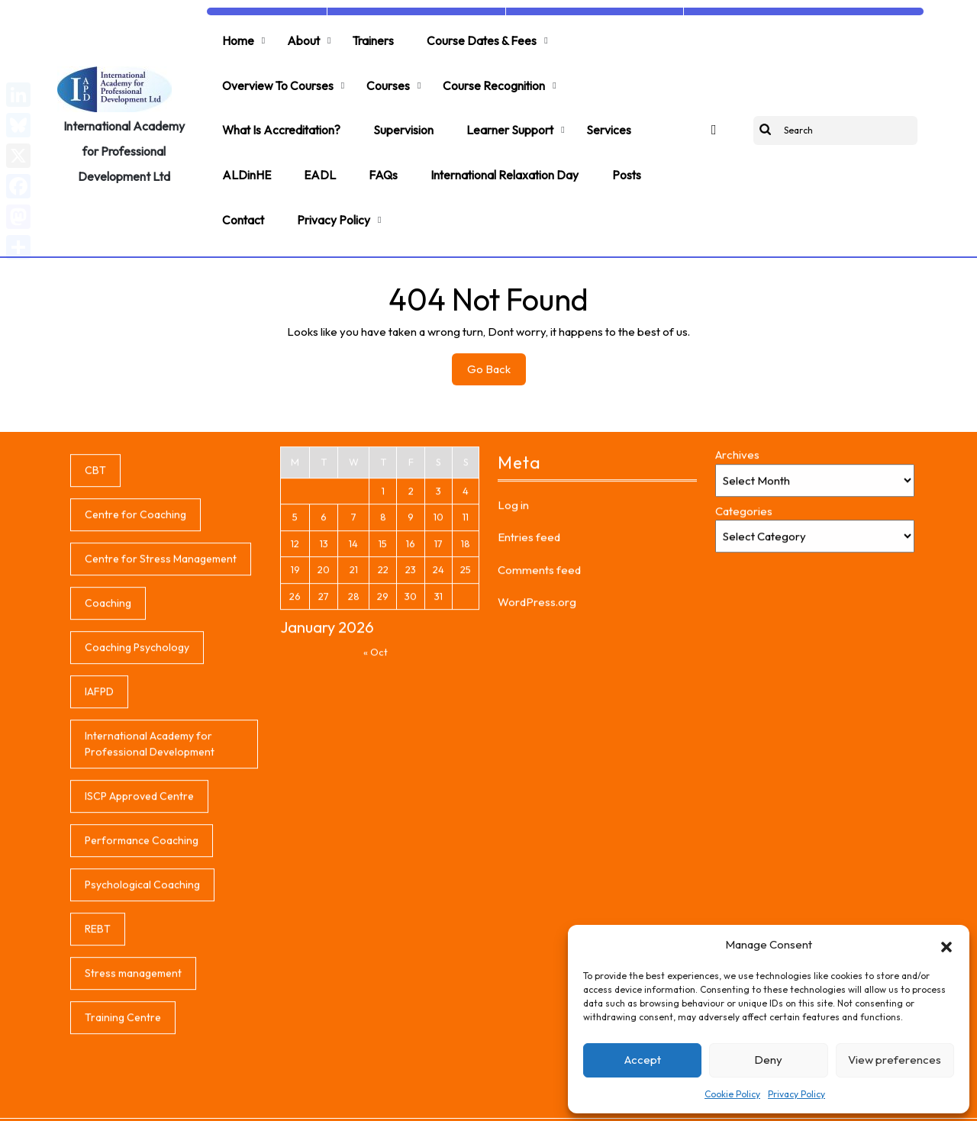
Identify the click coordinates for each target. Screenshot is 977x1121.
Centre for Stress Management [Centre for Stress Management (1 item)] (161, 671)
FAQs (374, 146)
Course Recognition (484, 73)
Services (596, 110)
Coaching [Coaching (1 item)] (108, 715)
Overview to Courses (276, 73)
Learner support (502, 110)
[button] (946, 944)
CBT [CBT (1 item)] (95, 582)
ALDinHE (244, 146)
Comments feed (539, 682)
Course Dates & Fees (467, 36)
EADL (314, 146)
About (297, 36)
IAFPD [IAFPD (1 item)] (99, 803)
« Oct (375, 764)
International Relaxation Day (492, 146)
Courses (383, 73)
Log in (513, 617)
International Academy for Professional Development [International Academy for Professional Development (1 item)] (149, 856)
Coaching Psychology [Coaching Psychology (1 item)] (137, 759)
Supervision (399, 110)
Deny (768, 1059)
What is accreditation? (280, 110)
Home (236, 36)
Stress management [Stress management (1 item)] (133, 1085)
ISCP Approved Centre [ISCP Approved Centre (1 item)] (139, 908)
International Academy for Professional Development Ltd (124, 130)
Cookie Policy (732, 1094)
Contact (241, 183)
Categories (743, 623)
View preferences (894, 1059)
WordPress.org (537, 714)
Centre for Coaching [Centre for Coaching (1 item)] (135, 626)
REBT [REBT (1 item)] (98, 1041)
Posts (610, 146)
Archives (737, 566)
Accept (642, 1059)
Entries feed (529, 649)
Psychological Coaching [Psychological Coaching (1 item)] (142, 996)
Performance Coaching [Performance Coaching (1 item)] (141, 952)
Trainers (363, 36)
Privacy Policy (796, 1094)
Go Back (496, 332)
